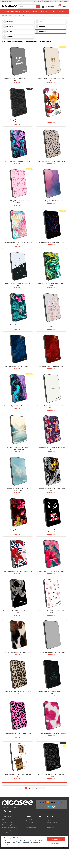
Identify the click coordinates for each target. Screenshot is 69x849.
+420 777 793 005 (37, 1)
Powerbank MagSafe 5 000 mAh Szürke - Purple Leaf (51, 448)
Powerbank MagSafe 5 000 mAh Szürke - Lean (17, 161)
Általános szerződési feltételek (9, 827)
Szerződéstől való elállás (30, 827)
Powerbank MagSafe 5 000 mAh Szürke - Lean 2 (17, 406)
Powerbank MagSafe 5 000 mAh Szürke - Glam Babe (51, 326)
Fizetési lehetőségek (7, 825)
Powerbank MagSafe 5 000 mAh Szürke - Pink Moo (51, 733)
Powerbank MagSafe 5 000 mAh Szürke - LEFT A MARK (51, 692)
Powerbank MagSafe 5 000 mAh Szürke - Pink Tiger (18, 734)
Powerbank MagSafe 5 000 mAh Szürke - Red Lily (18, 571)
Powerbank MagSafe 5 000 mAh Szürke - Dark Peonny (18, 531)
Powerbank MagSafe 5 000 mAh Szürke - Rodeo (17, 652)
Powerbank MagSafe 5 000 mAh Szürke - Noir (51, 242)
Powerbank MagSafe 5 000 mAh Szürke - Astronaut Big (17, 611)
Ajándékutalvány (6, 820)
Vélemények (5, 832)
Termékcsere (28, 825)
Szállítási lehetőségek (7, 822)
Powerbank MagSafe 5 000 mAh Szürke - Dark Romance (51, 775)
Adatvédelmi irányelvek (7, 830)
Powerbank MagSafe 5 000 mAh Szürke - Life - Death (17, 284)
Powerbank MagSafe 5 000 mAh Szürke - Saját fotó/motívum (17, 79)
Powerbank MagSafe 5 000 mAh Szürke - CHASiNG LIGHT (17, 489)
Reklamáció (27, 830)
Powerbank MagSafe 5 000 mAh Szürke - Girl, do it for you (51, 406)
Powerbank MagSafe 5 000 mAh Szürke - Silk (51, 201)
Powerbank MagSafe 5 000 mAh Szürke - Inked (51, 161)
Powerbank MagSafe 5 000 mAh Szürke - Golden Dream (51, 79)
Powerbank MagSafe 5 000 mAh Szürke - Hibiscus (51, 571)
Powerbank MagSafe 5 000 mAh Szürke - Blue (18, 366)
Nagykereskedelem (51, 825)
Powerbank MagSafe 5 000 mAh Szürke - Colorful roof (18, 243)
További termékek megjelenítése (34, 784)
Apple (10, 15)
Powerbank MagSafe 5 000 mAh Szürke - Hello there (51, 611)
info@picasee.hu (47, 1)
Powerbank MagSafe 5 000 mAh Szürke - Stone (51, 652)
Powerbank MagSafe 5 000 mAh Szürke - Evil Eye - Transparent (51, 531)
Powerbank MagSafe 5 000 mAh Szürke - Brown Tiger (17, 692)
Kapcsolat (49, 820)
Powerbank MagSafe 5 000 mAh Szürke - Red (51, 366)
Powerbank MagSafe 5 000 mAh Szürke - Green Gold (51, 284)
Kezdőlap (4, 15)
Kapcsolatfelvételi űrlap (52, 822)
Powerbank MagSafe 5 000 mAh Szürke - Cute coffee (18, 775)
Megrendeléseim (29, 822)
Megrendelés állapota (30, 820)
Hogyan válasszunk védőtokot (9, 835)
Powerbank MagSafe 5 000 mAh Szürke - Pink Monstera (18, 326)
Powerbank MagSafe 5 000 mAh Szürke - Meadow (51, 120)
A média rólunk (50, 827)
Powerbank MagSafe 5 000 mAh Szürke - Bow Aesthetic (18, 201)
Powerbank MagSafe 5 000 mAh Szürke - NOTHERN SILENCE (17, 448)
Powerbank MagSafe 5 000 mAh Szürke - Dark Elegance (18, 121)
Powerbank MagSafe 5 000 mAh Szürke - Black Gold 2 (51, 489)
